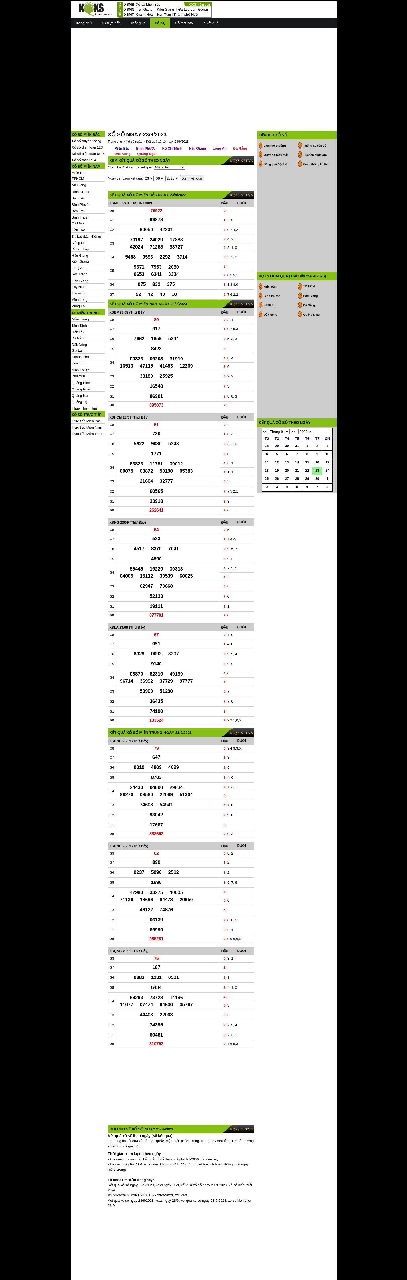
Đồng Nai (79, 219)
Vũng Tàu (79, 282)
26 (277, 492)
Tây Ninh (79, 263)
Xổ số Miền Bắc (148, 4)
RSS (333, 1275)
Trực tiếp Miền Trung (88, 410)
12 (277, 475)
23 (317, 484)
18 (267, 484)
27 (287, 492)
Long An (78, 244)
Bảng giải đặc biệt (276, 140)
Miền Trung (80, 295)
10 (327, 467)
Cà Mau (78, 199)
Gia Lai (77, 327)
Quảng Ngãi (81, 365)
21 (297, 484)
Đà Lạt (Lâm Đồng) (193, 9)
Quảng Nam (81, 372)
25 (267, 492)
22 (307, 484)
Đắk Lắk (78, 308)
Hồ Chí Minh (172, 125)
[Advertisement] (204, 69)
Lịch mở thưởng (275, 121)
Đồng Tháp (80, 225)
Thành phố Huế (185, 14)
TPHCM (78, 155)
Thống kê (138, 23)
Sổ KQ (160, 23)
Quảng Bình (81, 359)
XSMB (129, 4)
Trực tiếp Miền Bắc (86, 397)
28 (267, 459)
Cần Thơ (78, 206)
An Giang (79, 161)
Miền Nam (79, 149)
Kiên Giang (165, 9)
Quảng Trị (79, 378)
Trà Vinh (78, 269)
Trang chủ (83, 23)
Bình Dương (81, 168)
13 (287, 475)
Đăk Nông (123, 130)
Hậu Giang (80, 232)
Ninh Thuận (81, 346)
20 (287, 484)
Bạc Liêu (78, 174)
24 (327, 484)
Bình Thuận (81, 193)
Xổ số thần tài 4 (84, 136)
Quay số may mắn (276, 131)
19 (277, 484)
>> (293, 445)
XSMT (129, 14)
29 (277, 459)
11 (267, 475)
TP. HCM (309, 238)
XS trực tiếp (111, 23)
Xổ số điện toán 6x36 (88, 130)
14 (297, 475)
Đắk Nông (79, 321)
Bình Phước (81, 181)
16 (317, 475)
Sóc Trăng (79, 250)
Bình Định (79, 302)
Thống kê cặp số (314, 121)
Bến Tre (78, 187)
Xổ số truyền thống (86, 117)
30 (287, 459)
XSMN (129, 9)
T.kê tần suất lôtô (315, 131)
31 (297, 459)
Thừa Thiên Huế (84, 384)
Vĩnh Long (79, 276)
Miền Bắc (122, 125)
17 (327, 475)
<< (265, 445)
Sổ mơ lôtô (184, 23)
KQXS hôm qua (199, 4)
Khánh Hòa (144, 14)
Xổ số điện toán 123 (87, 123)
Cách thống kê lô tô (316, 140)
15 (307, 475)
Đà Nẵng (78, 314)
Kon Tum (164, 14)
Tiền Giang (144, 9)
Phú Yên (78, 352)
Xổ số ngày (134, 118)
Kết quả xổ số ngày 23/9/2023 (167, 118)
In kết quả (210, 23)
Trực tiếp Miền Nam (87, 404)
